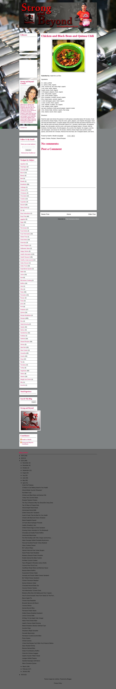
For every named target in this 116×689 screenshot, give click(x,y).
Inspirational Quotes (26, 268)
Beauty (22, 175)
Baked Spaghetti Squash (29, 520)
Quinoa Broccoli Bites (28, 608)
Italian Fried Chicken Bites (29, 620)
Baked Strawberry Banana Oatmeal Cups (34, 625)
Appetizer (23, 164)
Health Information (25, 254)
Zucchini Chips (26, 628)
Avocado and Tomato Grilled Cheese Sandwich (35, 575)
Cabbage (23, 187)
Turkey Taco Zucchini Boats (30, 497)
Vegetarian (23, 370)
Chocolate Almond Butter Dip (30, 585)
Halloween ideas (25, 248)
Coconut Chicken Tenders (29, 588)
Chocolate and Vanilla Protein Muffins (33, 533)
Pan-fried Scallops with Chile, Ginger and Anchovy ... (37, 538)
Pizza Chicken (26, 638)
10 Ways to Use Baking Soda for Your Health (35, 487)
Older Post (92, 214)
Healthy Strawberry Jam (29, 525)
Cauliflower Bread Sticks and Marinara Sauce (35, 568)
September (26, 470)
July (24, 475)
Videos (22, 373)
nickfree (57, 679)
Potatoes (22, 309)
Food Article (23, 231)
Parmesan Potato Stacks (29, 610)
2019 (22, 458)
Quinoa (22, 312)
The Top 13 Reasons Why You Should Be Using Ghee (37, 502)
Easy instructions (25, 213)
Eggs (21, 222)
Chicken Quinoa (26, 640)
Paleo (22, 292)
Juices (22, 274)
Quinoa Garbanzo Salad (29, 583)
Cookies (22, 199)
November (26, 465)
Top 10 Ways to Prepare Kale (30, 505)
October (25, 468)
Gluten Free (23, 236)
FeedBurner (32, 153)
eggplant (22, 219)
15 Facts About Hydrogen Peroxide (32, 522)
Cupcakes (23, 201)
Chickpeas (23, 193)
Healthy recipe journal (26, 260)
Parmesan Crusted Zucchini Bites (31, 635)
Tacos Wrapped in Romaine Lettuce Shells (34, 563)
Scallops (22, 335)
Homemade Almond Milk (29, 510)
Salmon (22, 330)
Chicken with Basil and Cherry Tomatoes (33, 517)
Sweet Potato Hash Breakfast (30, 553)
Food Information (25, 234)
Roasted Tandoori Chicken (29, 500)
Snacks (22, 356)
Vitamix (22, 376)
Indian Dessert (24, 263)
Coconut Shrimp (26, 605)
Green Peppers (24, 245)
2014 (22, 674)
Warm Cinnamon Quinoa (29, 663)
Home (69, 214)
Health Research (25, 257)
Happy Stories (24, 251)
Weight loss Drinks (25, 379)
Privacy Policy (58, 683)
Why (21, 382)
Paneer (22, 298)
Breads (22, 181)
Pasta (22, 300)
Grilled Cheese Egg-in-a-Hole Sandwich (33, 527)
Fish (21, 225)
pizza (21, 303)
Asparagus (23, 166)
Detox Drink (23, 207)
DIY (21, 210)
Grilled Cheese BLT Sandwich (30, 512)
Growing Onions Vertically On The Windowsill (35, 530)
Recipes (53, 138)
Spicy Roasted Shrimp (28, 645)
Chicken (48, 138)
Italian (22, 271)
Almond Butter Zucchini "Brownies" (32, 490)
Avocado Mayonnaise (28, 633)
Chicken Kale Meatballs (29, 600)
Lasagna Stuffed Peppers (29, 658)
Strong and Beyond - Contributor (28, 443)
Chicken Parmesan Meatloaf (30, 580)
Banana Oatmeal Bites (28, 648)
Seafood (22, 338)
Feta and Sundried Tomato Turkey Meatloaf (34, 543)
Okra (21, 289)
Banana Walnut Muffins (29, 570)
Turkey (22, 367)
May (24, 480)
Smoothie (23, 353)
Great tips (23, 242)
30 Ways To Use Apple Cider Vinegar (32, 618)
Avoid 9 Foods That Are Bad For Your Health (35, 515)
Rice (21, 321)
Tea (21, 362)
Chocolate (23, 196)
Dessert (22, 204)
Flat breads (23, 228)
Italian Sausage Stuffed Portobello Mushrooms (35, 540)
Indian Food (23, 266)
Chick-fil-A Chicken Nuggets (30, 653)
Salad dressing (24, 324)
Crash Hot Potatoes (27, 485)
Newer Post (45, 214)
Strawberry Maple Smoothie (30, 630)
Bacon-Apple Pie (27, 598)
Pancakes (23, 295)
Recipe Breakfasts (25, 315)
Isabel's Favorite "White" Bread (31, 655)
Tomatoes (23, 365)
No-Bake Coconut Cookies (29, 560)
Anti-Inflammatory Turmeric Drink (31, 590)
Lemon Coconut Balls (28, 615)
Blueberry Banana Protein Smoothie (32, 555)
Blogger (69, 679)
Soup (21, 359)
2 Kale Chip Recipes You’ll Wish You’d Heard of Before (37, 643)
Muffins (22, 283)
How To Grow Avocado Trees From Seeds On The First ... (38, 595)
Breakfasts (23, 184)
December (26, 463)
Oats (21, 286)
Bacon (22, 172)
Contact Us (23, 127)
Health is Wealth (26, 439)
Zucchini (22, 385)
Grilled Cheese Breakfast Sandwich (32, 613)
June (24, 478)
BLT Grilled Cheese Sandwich (30, 578)
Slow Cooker (24, 350)
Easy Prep (23, 216)
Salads (22, 327)
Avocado (22, 169)
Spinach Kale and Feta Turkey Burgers (33, 550)
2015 (22, 460)
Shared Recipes (61, 138)
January (25, 671)
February (25, 669)
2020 (22, 455)
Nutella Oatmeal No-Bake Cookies (32, 558)
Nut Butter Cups (26, 492)
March (25, 666)
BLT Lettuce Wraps (27, 548)
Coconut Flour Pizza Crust (29, 565)
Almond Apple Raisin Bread (30, 507)
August (25, 473)
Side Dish (23, 347)
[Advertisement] (68, 199)
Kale (21, 277)
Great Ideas (23, 239)
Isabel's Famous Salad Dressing (31, 623)
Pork (21, 306)
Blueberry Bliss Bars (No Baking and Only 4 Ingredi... (37, 593)
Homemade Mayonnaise (29, 535)
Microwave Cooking (26, 280)
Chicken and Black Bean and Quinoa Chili (34, 495)
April (24, 483)
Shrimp (22, 344)
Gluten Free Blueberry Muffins (30, 650)
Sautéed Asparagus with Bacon (31, 660)
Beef (21, 178)
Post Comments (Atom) (72, 219)
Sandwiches (23, 333)
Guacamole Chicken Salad (29, 573)
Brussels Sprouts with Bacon (30, 603)
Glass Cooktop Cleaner (29, 545)
